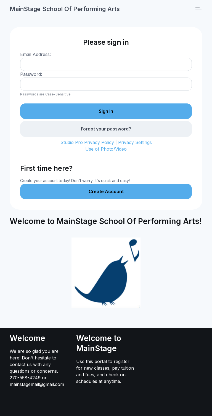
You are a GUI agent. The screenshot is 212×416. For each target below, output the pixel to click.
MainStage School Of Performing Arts (65, 8)
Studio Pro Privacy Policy (87, 142)
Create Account (106, 191)
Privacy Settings (135, 142)
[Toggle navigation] (198, 9)
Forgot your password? (106, 129)
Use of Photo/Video (106, 149)
